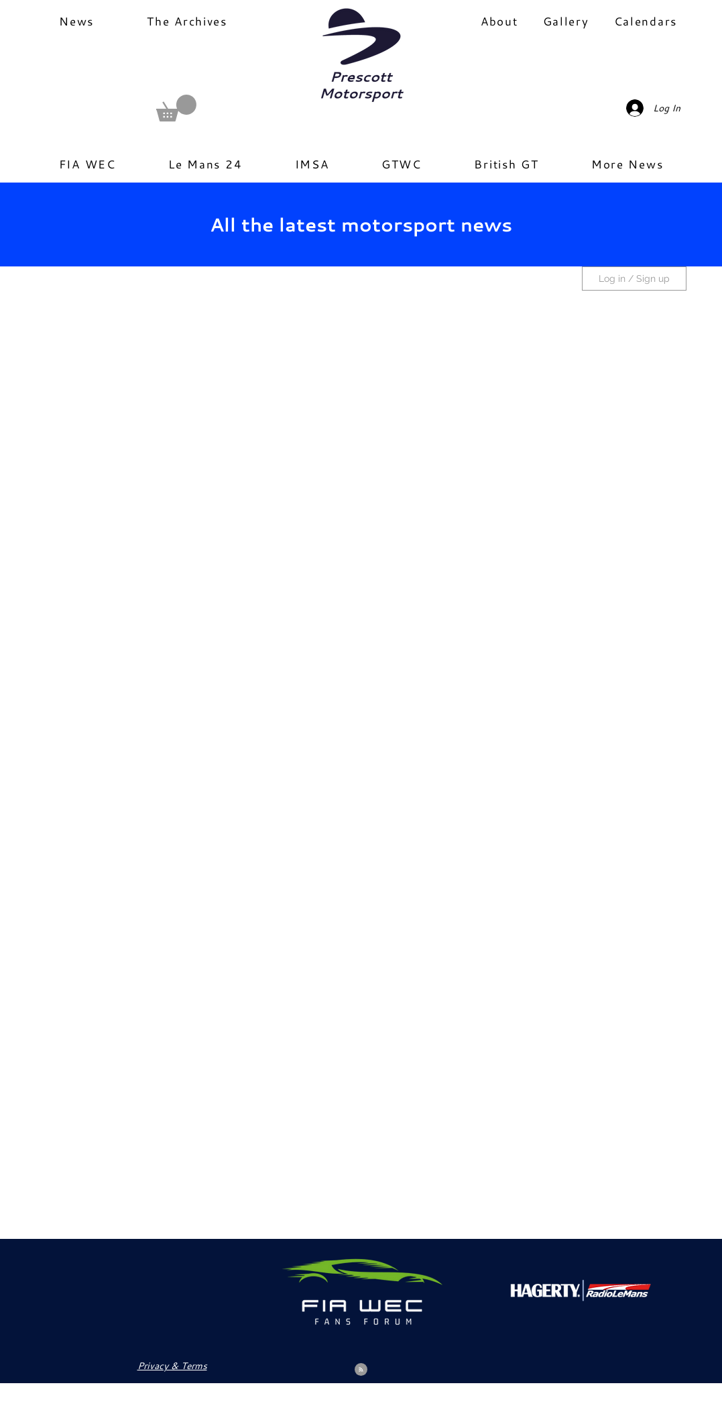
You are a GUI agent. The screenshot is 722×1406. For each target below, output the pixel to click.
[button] (176, 108)
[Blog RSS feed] (361, 1370)
